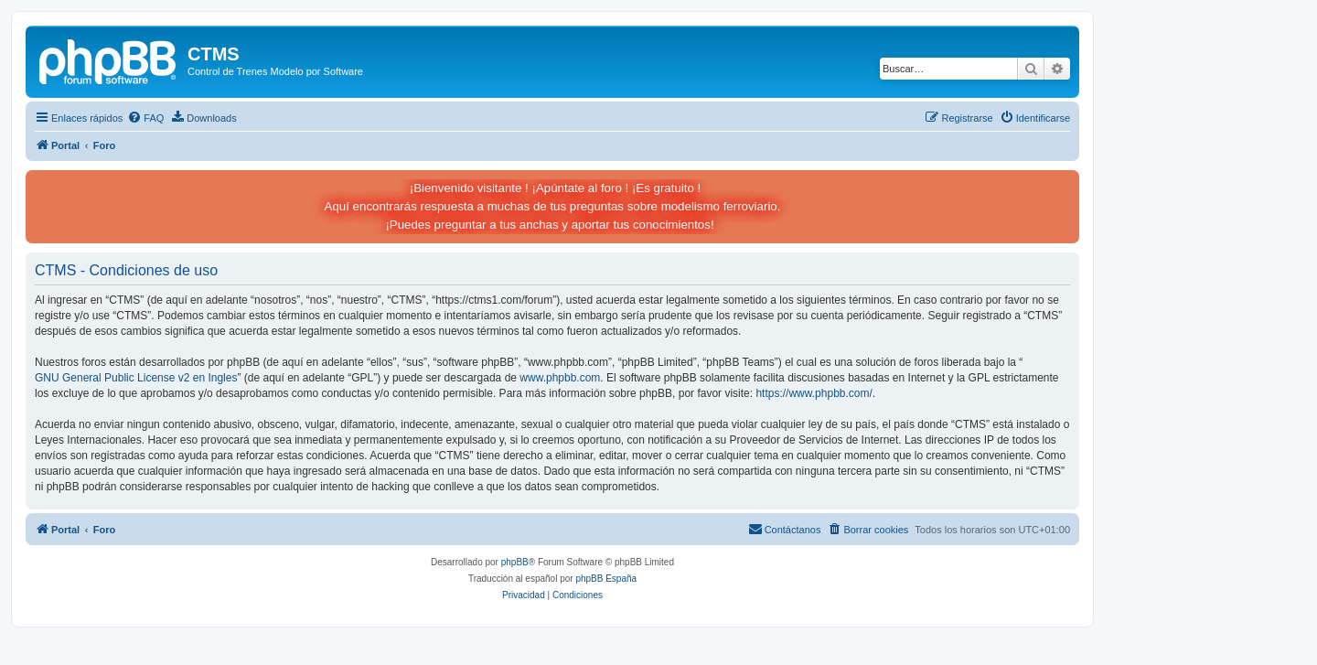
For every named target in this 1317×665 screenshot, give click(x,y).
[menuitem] (145, 118)
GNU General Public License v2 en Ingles (136, 377)
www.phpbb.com (559, 377)
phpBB (515, 562)
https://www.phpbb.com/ (813, 393)
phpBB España (606, 579)
